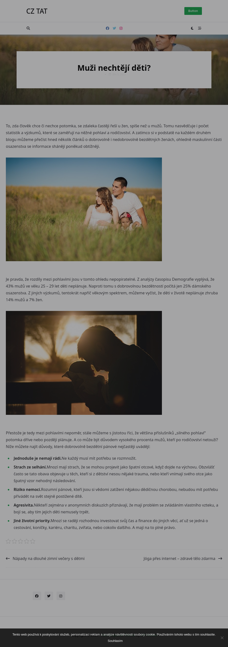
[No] (221, 637)
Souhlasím (115, 641)
